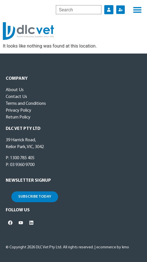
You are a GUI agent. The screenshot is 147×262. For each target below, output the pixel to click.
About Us (15, 90)
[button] (137, 10)
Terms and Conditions (26, 103)
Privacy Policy (18, 110)
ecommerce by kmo (112, 247)
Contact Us (16, 97)
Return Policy (18, 117)
